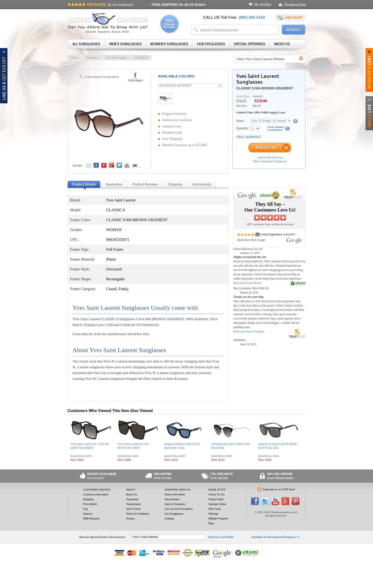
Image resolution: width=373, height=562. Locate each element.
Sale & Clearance (175, 504)
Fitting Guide (216, 499)
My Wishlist (262, 4)
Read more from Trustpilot (249, 331)
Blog (211, 523)
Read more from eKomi (247, 283)
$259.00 (260, 101)
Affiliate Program (218, 518)
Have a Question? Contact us (270, 161)
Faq (85, 508)
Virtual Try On (217, 494)
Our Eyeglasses (211, 44)
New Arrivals (172, 499)
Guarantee (132, 499)
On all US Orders (179, 4)
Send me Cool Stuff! (221, 537)
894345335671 (117, 239)
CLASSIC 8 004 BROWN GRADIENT (264, 88)
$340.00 (257, 96)
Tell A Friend (133, 508)
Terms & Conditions (137, 513)
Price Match (90, 504)
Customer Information (96, 494)
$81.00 (257, 105)
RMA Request (91, 518)
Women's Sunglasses (169, 44)
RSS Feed (215, 508)
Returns (88, 513)
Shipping (88, 499)
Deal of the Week (175, 494)
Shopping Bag (295, 4)
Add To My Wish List (270, 157)
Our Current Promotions (179, 508)
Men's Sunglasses (125, 44)
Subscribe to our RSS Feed (279, 489)
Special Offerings (249, 44)
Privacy (130, 518)
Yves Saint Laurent (116, 57)
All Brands (91, 57)
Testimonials (133, 504)
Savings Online (217, 504)
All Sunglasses (86, 44)
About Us (282, 44)
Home (74, 57)
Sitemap (213, 513)
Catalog (169, 518)
